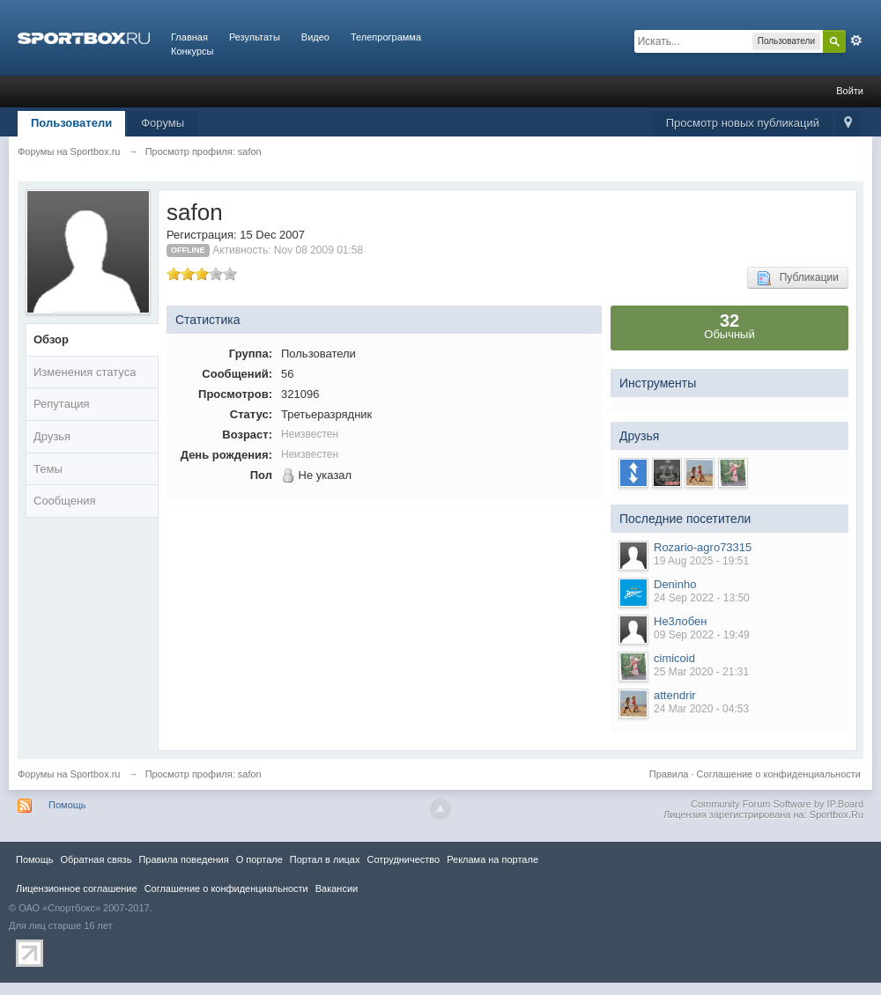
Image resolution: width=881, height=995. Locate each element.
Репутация (61, 403)
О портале (259, 859)
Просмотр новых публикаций (742, 122)
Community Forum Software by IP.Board (777, 804)
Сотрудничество (403, 859)
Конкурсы (192, 51)
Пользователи (71, 122)
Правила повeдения (183, 859)
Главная (189, 37)
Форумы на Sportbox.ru (69, 774)
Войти (849, 90)
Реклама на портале (492, 859)
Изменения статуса (84, 372)
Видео (315, 37)
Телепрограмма (386, 37)
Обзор (51, 339)
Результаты (254, 37)
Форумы (162, 122)
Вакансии (336, 888)
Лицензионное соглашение (76, 888)
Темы (48, 468)
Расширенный (856, 40)
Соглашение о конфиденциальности (779, 774)
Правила (669, 774)
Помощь (67, 805)
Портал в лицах (325, 859)
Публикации (798, 278)
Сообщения (64, 500)
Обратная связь (95, 859)
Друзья (51, 436)
